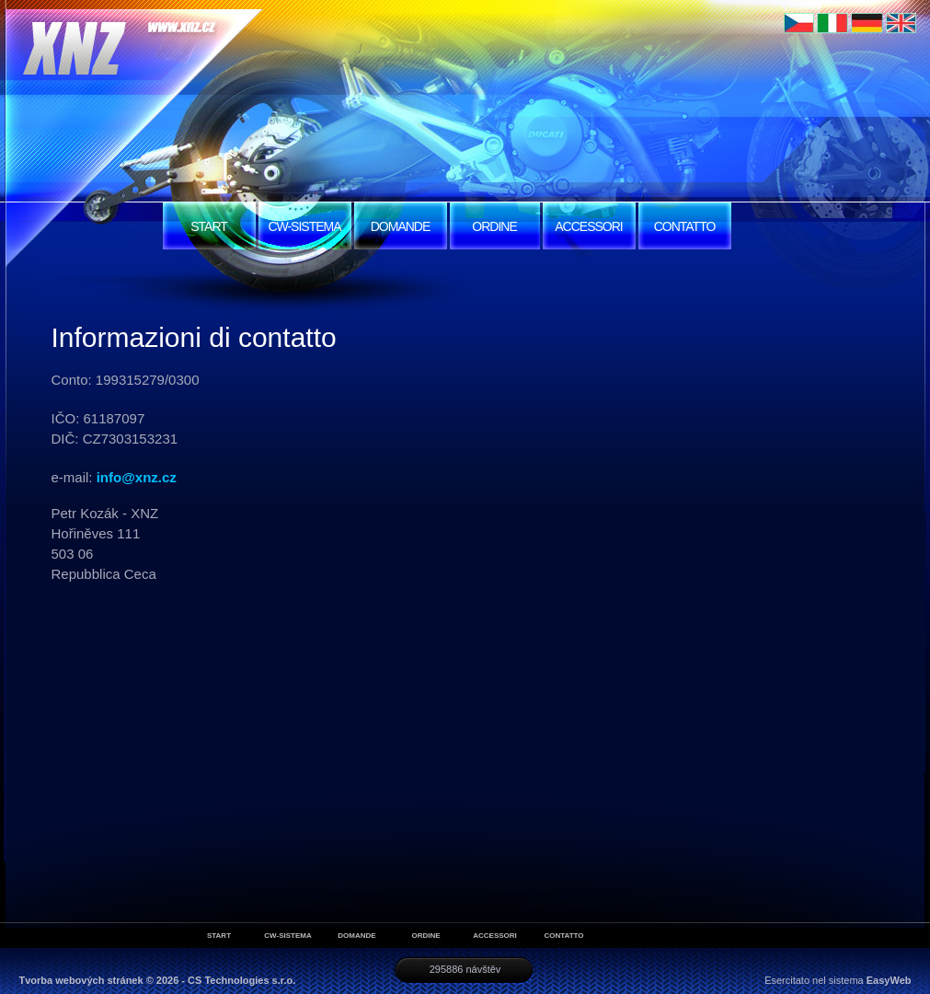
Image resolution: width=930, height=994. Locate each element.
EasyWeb (889, 980)
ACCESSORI (588, 226)
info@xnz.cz (137, 477)
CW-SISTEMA (304, 226)
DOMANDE (401, 226)
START (208, 226)
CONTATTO (685, 226)
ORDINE (494, 226)
